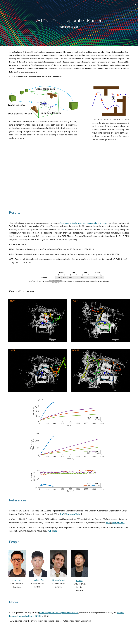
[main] (69, 23)
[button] (135, 4)
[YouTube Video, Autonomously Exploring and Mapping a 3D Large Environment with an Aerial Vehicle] (69, 177)
